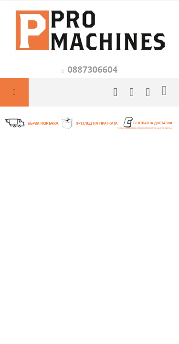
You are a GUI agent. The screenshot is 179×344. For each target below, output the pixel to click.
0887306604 (92, 69)
